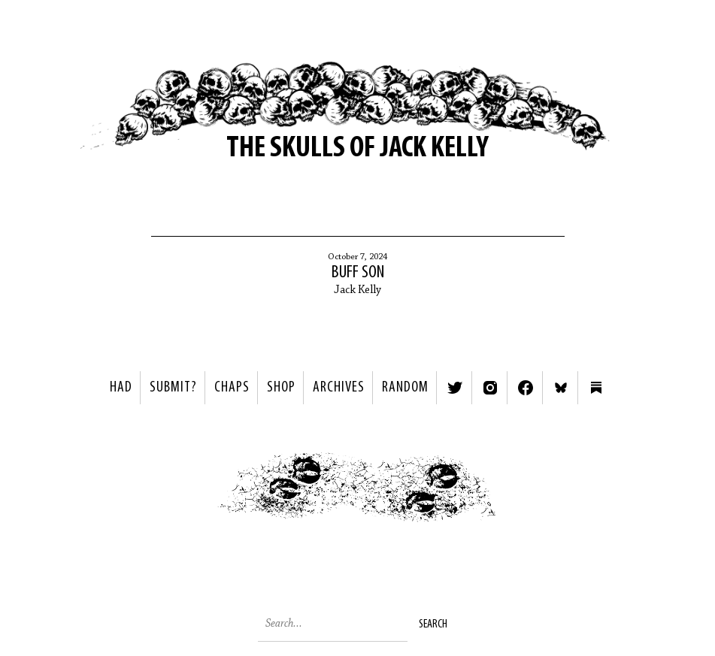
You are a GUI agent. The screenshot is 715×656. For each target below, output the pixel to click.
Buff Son (358, 273)
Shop (281, 387)
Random (405, 387)
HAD (121, 387)
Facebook (526, 388)
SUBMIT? (173, 387)
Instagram (490, 388)
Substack (596, 388)
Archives (339, 387)
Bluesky (561, 388)
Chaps (232, 387)
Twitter (455, 388)
